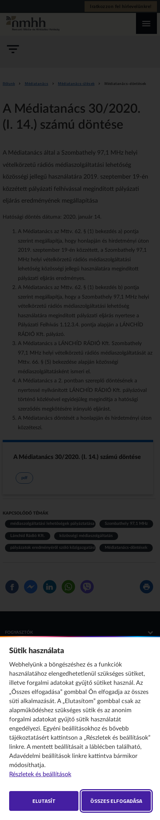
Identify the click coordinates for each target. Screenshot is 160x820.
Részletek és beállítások (40, 774)
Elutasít (44, 801)
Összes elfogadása (116, 801)
